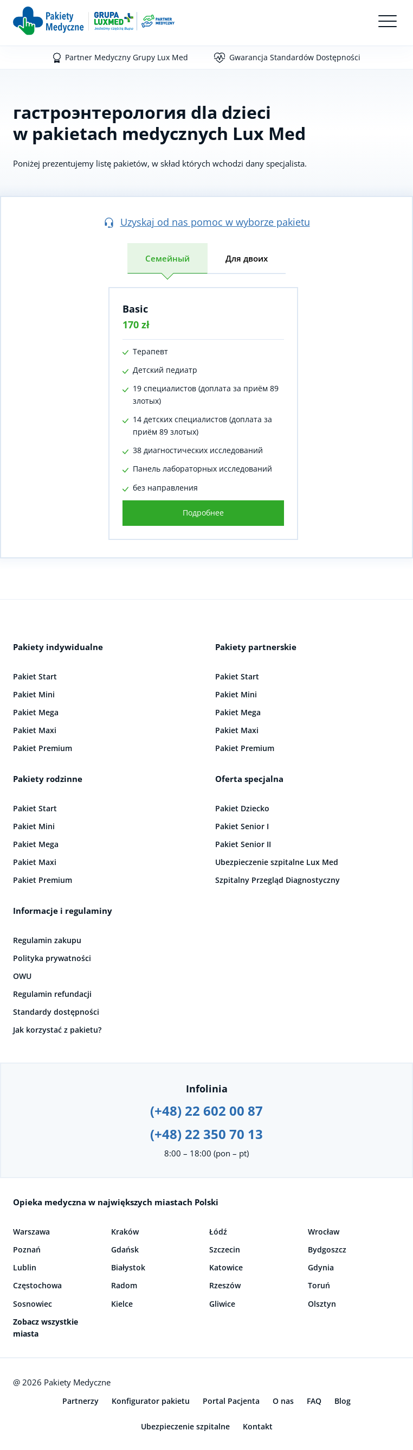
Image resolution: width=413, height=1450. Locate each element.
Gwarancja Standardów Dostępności (294, 57)
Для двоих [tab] (246, 258)
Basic (135, 308)
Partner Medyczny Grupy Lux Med (126, 57)
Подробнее (203, 512)
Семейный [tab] (167, 258)
